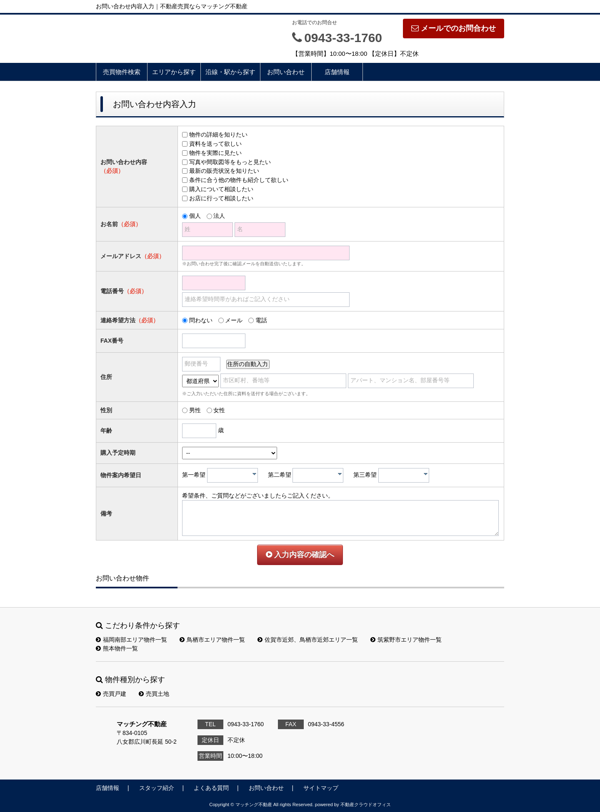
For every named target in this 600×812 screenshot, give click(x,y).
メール (233, 320)
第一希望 (193, 474)
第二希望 (279, 474)
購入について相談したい (221, 189)
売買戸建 (111, 693)
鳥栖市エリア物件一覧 (212, 639)
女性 (219, 410)
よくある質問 (211, 788)
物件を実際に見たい (215, 152)
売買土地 (154, 693)
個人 (195, 215)
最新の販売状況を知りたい (224, 170)
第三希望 (365, 474)
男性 (195, 410)
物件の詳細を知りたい (218, 134)
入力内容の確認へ (300, 554)
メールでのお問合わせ (453, 28)
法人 (219, 215)
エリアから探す (174, 71)
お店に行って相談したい (221, 198)
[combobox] (232, 475)
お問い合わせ (286, 71)
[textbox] (235, 475)
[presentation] (254, 473)
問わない (200, 320)
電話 (261, 320)
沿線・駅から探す (230, 71)
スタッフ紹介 (156, 788)
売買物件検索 (121, 71)
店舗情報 (337, 71)
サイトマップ (320, 788)
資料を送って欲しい (215, 143)
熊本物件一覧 (117, 648)
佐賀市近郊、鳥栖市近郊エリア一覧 (308, 639)
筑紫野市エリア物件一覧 (406, 639)
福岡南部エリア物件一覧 (131, 639)
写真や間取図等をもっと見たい (230, 162)
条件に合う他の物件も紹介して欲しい (238, 180)
